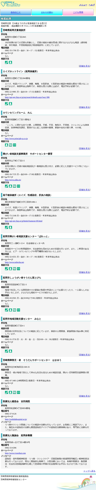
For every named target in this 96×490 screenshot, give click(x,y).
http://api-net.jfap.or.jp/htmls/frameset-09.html (23, 221)
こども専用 (78, 12)
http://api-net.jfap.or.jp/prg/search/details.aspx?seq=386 (27, 97)
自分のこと (16, 12)
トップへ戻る (89, 471)
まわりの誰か (47, 12)
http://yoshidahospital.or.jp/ (16, 419)
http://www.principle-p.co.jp (16, 138)
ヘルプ (92, 5)
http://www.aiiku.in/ (13, 180)
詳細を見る (85, 66)
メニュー (83, 5)
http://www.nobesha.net (14, 262)
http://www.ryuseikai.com (15, 453)
